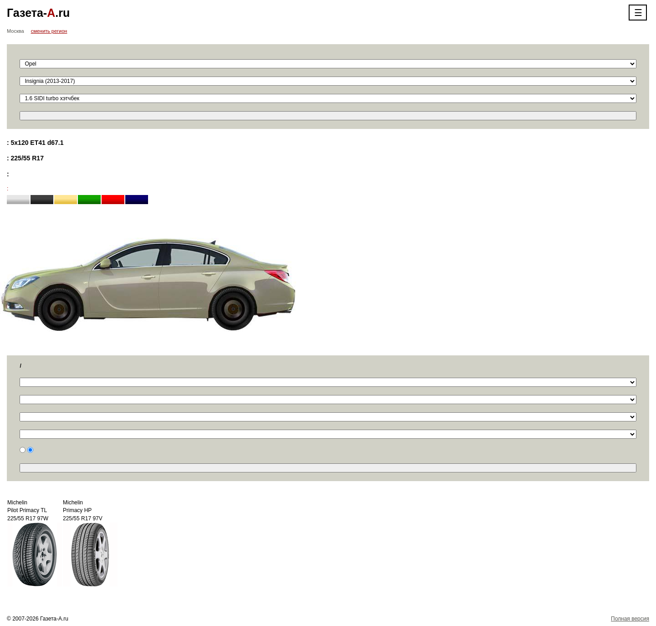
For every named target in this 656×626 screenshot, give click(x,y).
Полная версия (630, 619)
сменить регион (49, 31)
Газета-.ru (38, 12)
